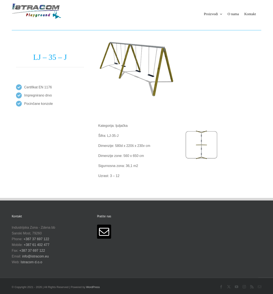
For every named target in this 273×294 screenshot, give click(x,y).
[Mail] (104, 232)
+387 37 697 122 (36, 239)
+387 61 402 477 (36, 245)
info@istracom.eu (35, 256)
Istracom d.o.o (31, 262)
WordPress (93, 287)
